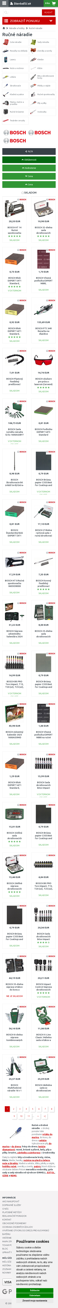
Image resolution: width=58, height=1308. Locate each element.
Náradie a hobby (17, 28)
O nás (5, 1209)
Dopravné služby (11, 1205)
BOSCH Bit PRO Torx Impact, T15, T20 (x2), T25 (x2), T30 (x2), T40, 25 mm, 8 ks (43, 889)
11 (29, 1116)
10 (21, 1116)
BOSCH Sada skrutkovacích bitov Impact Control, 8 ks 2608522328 (43, 788)
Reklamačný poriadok (14, 1216)
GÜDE (5, 1175)
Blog (5, 1248)
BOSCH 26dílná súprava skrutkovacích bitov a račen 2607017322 (14, 889)
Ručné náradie (35, 28)
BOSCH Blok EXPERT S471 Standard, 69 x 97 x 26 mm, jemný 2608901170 (14, 334)
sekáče (43, 1140)
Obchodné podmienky (14, 1223)
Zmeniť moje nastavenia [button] (34, 1300)
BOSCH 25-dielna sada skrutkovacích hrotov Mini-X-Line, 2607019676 (43, 636)
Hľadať (48, 12)
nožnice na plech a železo (37, 1160)
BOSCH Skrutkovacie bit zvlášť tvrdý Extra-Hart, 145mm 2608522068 (14, 485)
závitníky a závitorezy (29, 1152)
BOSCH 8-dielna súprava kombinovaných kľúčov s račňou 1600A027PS (14, 1040)
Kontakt (6, 1219)
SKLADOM (30, 192)
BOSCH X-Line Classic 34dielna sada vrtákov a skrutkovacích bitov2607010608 (43, 1040)
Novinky (6, 1272)
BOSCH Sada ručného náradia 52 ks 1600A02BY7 (14, 432)
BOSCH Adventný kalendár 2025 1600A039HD (14, 735)
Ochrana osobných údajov (17, 1227)
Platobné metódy (12, 1212)
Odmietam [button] (34, 1295)
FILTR (29, 151)
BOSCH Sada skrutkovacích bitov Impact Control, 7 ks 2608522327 (43, 939)
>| (44, 1116)
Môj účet (7, 1262)
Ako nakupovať (10, 1201)
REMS (14, 1175)
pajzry (37, 1166)
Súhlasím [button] (35, 1290)
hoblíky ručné (9, 1166)
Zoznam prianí (10, 1269)
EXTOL (51, 1172)
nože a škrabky (10, 1163)
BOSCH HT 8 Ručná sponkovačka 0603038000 (14, 583)
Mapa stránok (10, 1241)
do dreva (16, 1146)
